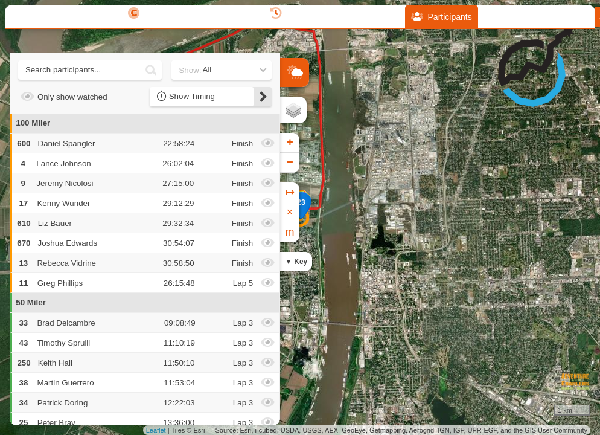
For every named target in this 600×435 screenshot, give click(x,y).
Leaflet (156, 430)
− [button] (290, 162)
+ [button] (290, 142)
